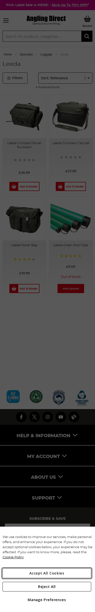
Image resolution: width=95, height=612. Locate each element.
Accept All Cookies (46, 573)
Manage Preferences (47, 599)
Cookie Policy (13, 557)
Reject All (47, 586)
